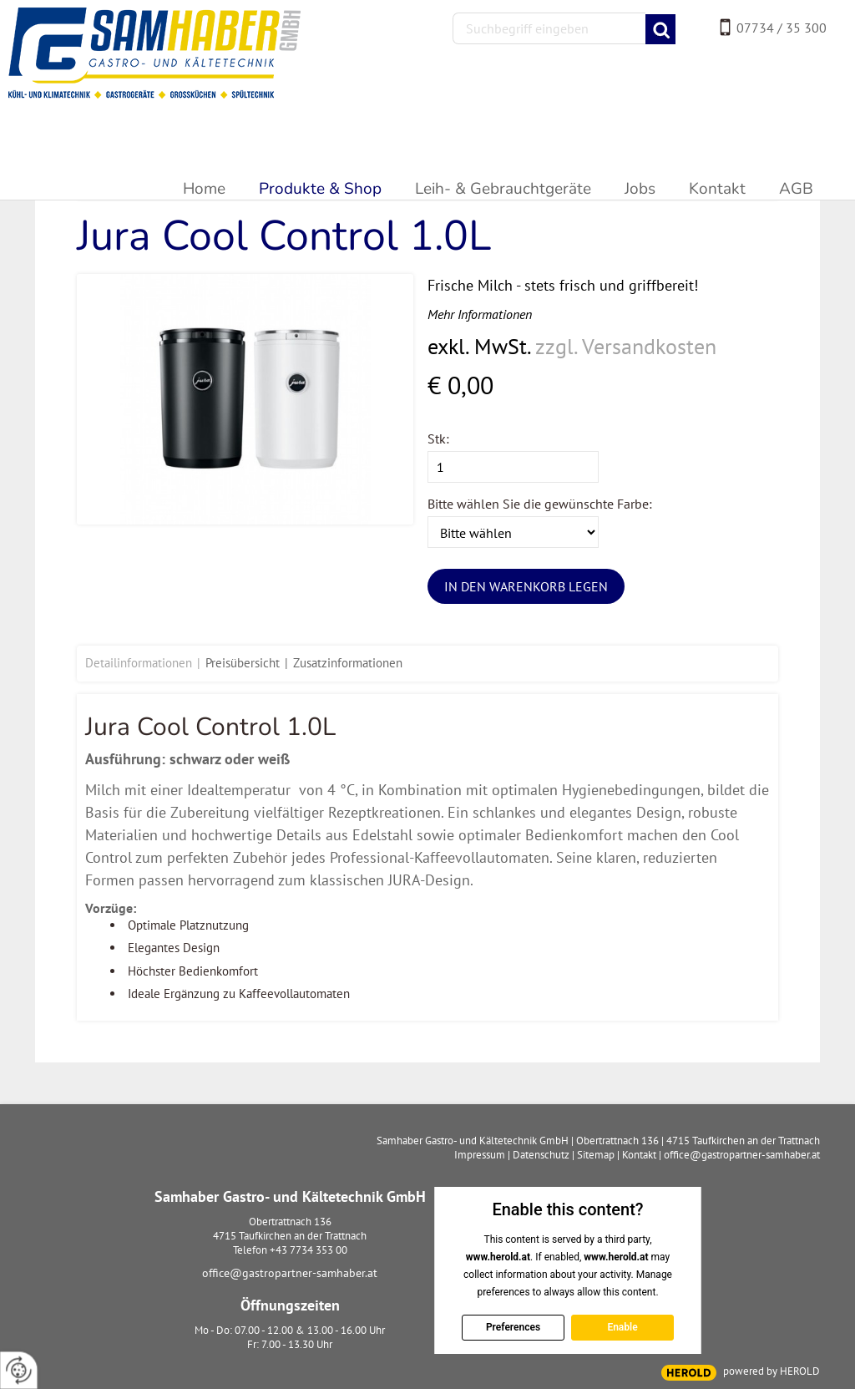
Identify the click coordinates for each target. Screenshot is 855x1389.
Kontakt (639, 1155)
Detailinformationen (138, 663)
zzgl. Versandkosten (625, 346)
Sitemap (596, 1155)
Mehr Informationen (480, 314)
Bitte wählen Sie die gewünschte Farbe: (540, 503)
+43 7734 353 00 (308, 1250)
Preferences (512, 1327)
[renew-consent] (19, 1370)
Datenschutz (541, 1155)
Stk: (438, 438)
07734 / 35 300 (781, 27)
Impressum (479, 1155)
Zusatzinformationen (347, 663)
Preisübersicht (242, 663)
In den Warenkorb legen (526, 586)
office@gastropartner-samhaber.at (289, 1272)
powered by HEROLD (771, 1371)
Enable (622, 1327)
